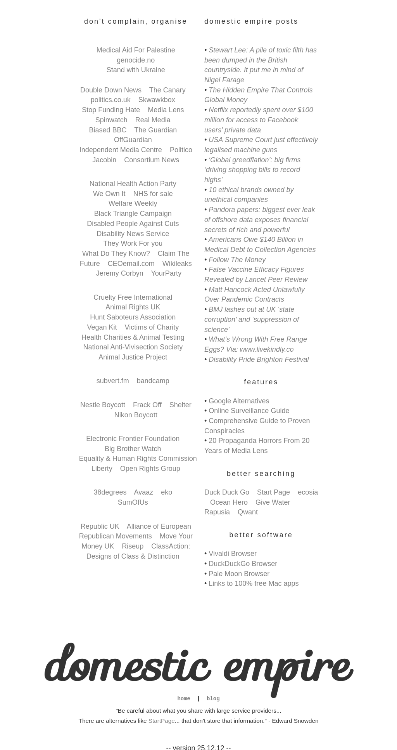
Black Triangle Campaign (133, 213)
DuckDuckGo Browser (243, 564)
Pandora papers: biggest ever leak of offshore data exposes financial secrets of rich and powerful (259, 219)
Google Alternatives (239, 401)
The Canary (167, 90)
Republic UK (100, 526)
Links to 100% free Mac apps (254, 583)
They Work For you (132, 243)
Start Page (273, 492)
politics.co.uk (111, 100)
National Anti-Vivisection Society (133, 347)
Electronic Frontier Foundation (133, 439)
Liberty (101, 468)
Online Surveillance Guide (249, 411)
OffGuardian (133, 140)
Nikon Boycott (135, 415)
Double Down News (111, 90)
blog (213, 699)
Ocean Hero (229, 502)
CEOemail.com (131, 263)
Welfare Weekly (133, 203)
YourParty (166, 273)
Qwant (248, 512)
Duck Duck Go (226, 492)
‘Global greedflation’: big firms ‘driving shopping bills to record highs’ (252, 170)
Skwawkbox (156, 100)
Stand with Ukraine (136, 70)
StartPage (161, 720)
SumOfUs (133, 502)
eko (166, 492)
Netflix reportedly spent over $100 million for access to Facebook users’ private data (258, 120)
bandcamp (153, 381)
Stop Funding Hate (111, 110)
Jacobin (104, 160)
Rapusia (217, 512)
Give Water (272, 502)
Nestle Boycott (102, 405)
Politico (181, 150)
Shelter (180, 405)
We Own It (109, 194)
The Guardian (155, 130)
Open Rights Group (150, 468)
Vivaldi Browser (233, 553)
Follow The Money (237, 260)
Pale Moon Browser (239, 574)
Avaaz (143, 492)
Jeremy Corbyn (119, 273)
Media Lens (166, 110)
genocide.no (136, 60)
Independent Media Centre (120, 150)
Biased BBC (107, 130)
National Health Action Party (133, 184)
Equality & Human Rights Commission (138, 458)
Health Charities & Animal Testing (133, 337)
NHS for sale (153, 194)
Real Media (153, 120)
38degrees (109, 492)
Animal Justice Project (132, 357)
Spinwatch (111, 120)
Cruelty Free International (132, 297)
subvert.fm (113, 381)
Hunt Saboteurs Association (133, 317)
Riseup (132, 546)
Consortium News (151, 160)
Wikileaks (177, 263)
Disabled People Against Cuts (133, 223)
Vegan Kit (102, 327)
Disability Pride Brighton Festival (259, 359)
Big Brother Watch (133, 449)
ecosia (308, 492)
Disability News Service (133, 234)
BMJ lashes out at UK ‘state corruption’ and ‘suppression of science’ (251, 319)
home (183, 699)
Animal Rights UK (132, 307)
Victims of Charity (152, 327)
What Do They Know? (116, 253)
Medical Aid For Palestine (136, 50)
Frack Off (147, 405)
